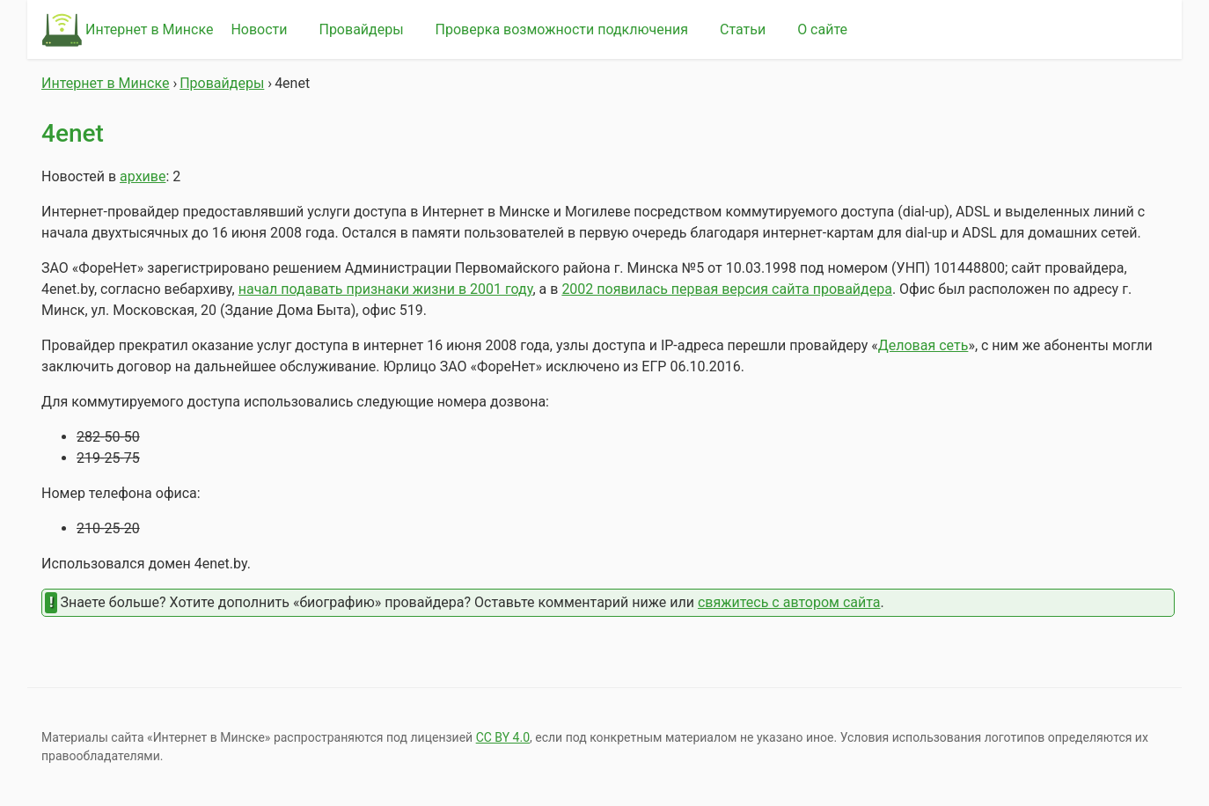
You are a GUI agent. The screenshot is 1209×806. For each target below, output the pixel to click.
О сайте (822, 29)
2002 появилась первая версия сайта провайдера (726, 289)
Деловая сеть (923, 345)
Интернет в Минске (149, 29)
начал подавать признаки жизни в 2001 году (385, 289)
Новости (259, 29)
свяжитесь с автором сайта (789, 602)
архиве (142, 176)
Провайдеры (361, 29)
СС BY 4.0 (503, 737)
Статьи (743, 29)
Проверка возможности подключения (562, 29)
